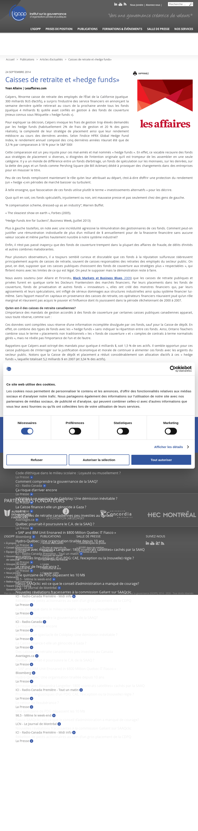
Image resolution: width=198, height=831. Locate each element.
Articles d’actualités (51, 59)
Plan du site (10, 593)
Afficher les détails (168, 447)
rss (125, 5)
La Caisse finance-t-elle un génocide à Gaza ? (51, 507)
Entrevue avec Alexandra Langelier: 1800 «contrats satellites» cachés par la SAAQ (80, 549)
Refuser (37, 459)
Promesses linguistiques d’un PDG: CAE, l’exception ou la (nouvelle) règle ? (75, 558)
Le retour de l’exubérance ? (37, 566)
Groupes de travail (16, 564)
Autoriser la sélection (99, 459)
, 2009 (102, 278)
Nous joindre (13, 572)
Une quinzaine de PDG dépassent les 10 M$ (50, 575)
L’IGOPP (35, 29)
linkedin (115, 5)
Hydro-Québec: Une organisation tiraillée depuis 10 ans (60, 541)
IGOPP (37, 12)
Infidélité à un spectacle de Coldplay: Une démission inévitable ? (66, 498)
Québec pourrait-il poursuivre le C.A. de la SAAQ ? (55, 524)
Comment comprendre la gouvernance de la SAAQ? (57, 481)
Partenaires (12, 577)
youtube (120, 5)
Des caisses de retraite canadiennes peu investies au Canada (64, 651)
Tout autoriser (161, 459)
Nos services (183, 29)
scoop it (158, 543)
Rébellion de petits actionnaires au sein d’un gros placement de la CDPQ (73, 600)
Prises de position (59, 29)
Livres (45, 564)
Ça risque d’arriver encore (36, 490)
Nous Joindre (136, 5)
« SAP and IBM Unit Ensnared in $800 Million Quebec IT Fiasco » (66, 532)
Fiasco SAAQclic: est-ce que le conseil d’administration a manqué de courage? (77, 583)
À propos (11, 543)
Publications (87, 29)
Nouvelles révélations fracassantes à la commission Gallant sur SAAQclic (73, 592)
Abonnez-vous (153, 5)
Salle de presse (158, 29)
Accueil (10, 59)
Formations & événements (122, 29)
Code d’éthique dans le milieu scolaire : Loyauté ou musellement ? (68, 473)
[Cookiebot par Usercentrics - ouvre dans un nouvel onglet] (173, 369)
